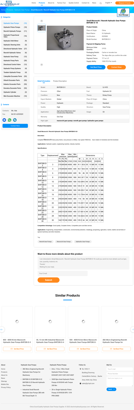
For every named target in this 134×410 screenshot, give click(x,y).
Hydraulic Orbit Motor (15, 41)
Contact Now (15, 126)
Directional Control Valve (15, 64)
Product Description (60, 81)
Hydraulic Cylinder (15, 92)
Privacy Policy (6, 387)
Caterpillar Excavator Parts (15, 76)
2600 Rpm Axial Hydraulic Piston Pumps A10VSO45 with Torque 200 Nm (63, 382)
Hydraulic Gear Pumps (15, 23)
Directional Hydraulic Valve (15, 49)
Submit (48, 280)
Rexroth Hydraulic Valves (15, 53)
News (3, 378)
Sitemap (4, 381)
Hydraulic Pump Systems (15, 68)
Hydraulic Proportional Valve (15, 36)
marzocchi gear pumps (64, 241)
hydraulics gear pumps (83, 241)
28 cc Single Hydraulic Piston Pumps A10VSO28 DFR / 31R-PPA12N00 (62, 393)
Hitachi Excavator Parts (15, 80)
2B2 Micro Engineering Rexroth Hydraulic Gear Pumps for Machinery (115, 342)
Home (3, 369)
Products (4, 372)
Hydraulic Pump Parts (15, 60)
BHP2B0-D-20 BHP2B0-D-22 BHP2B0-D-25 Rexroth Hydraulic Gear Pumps (34, 382)
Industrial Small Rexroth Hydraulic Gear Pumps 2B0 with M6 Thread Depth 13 (33, 393)
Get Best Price (96, 67)
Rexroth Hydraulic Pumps (15, 31)
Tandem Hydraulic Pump (15, 72)
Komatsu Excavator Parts (15, 88)
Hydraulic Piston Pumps (15, 27)
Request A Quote (124, 3)
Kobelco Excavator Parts (15, 84)
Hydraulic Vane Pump (15, 57)
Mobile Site (5, 384)
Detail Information (44, 81)
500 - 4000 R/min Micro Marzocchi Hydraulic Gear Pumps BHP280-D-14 (83, 342)
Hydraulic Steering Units (15, 45)
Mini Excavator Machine (15, 96)
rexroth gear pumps (45, 241)
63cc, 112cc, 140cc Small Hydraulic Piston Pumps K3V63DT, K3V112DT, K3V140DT (63, 372)
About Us (4, 375)
